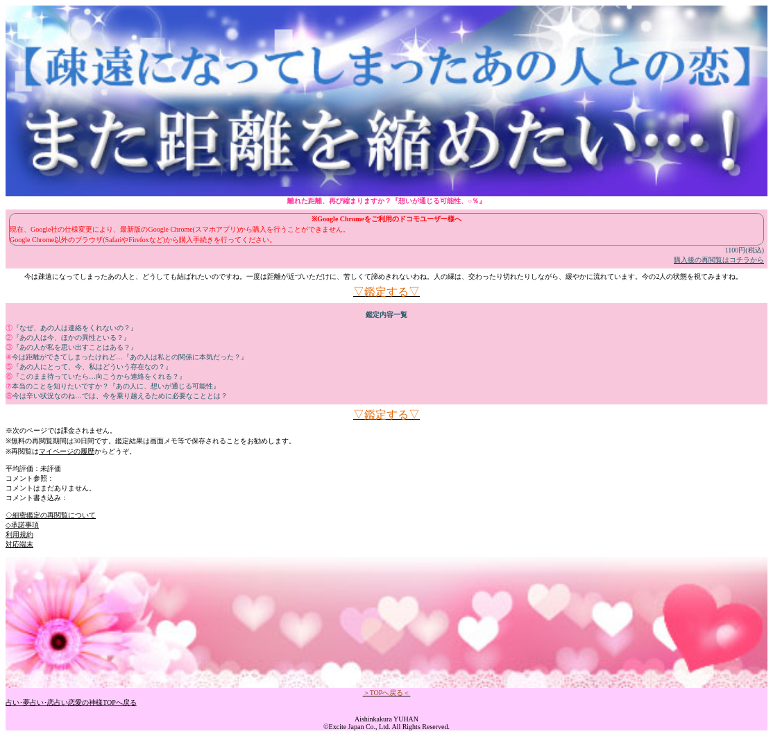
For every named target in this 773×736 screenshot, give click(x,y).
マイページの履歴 (66, 451)
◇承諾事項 (22, 525)
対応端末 (19, 544)
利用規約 (19, 534)
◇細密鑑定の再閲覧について (51, 515)
